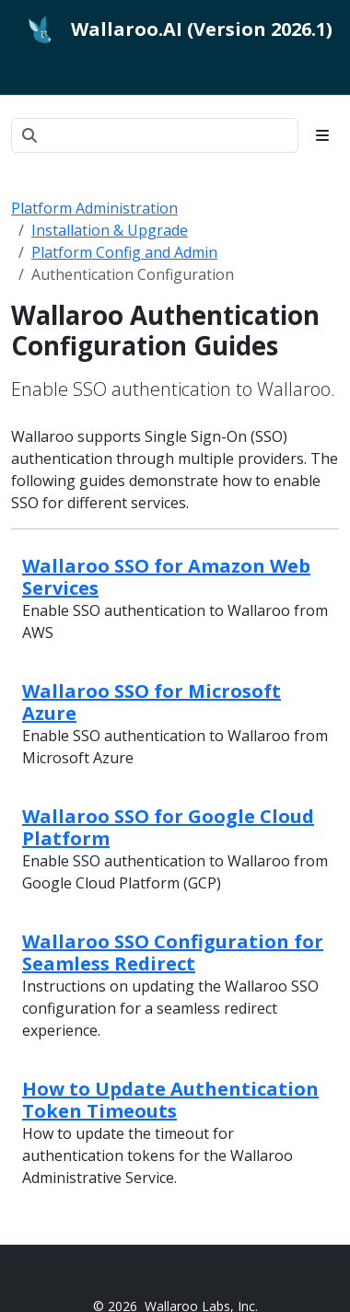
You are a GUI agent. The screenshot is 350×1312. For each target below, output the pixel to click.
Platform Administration (94, 208)
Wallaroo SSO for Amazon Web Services (166, 576)
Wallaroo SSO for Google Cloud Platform (168, 827)
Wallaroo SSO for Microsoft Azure (151, 702)
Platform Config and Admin (124, 252)
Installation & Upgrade (109, 230)
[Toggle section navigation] (322, 135)
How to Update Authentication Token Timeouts (170, 1099)
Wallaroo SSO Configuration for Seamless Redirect (172, 952)
